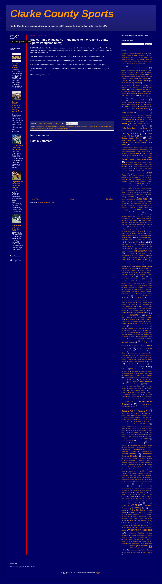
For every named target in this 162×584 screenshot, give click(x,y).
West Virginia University (131, 539)
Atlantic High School (127, 70)
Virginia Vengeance (139, 516)
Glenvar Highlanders (137, 224)
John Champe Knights (128, 281)
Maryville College (144, 328)
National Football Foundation (130, 359)
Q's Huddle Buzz (143, 404)
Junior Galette (127, 289)
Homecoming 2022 (127, 255)
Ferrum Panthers (127, 212)
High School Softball (140, 246)
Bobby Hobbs (143, 78)
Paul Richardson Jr (134, 388)
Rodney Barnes (132, 428)
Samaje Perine (140, 434)
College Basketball (135, 173)
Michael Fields (133, 338)
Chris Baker (139, 119)
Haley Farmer (127, 231)
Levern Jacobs (126, 306)
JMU (130, 279)
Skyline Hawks (139, 464)
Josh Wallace (138, 287)
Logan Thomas (146, 308)
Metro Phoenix (141, 336)
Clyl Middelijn (148, 168)
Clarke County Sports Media (136, 158)
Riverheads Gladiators (128, 419)
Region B (137, 413)
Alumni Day (149, 59)
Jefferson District (140, 274)
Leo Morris (132, 304)
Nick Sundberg (148, 369)
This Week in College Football (142, 488)
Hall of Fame (138, 231)
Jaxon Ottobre (134, 272)
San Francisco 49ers (135, 436)
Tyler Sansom (145, 496)
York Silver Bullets (134, 550)
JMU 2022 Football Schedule (15, 65)
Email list (131, 205)
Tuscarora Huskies (130, 496)
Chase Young (146, 117)
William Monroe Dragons (130, 541)
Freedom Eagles (127, 216)
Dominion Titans (140, 194)
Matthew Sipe (126, 334)
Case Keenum (147, 104)
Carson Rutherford (134, 104)
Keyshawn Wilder (141, 293)
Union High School (137, 498)
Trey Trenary (141, 494)
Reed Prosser (126, 413)
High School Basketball (142, 237)
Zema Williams (147, 552)
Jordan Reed (137, 285)
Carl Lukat (144, 100)
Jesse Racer (142, 276)
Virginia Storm (146, 514)
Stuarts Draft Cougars (143, 475)
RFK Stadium (148, 415)
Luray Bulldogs (126, 321)
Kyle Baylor (127, 298)
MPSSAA (134, 355)
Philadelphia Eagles (139, 390)
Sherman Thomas (144, 460)
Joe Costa (147, 278)
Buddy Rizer (132, 93)
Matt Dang (146, 330)
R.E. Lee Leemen (138, 407)
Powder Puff (135, 396)
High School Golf (126, 244)
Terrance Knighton (140, 484)
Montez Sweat (140, 351)
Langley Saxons (142, 302)
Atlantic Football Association (138, 68)
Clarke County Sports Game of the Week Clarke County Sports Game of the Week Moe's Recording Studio (137, 147)
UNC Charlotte (126, 498)
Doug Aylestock (128, 197)
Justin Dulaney (137, 289)
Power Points (146, 396)
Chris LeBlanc (140, 121)
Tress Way (132, 494)
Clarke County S (145, 136)
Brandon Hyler (128, 85)
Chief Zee (131, 119)
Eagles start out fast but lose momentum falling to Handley (17, 185)
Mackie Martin (138, 321)
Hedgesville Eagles (133, 235)
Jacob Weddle (140, 266)
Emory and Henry (142, 205)
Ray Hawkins (144, 409)
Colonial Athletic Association (130, 177)
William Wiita (145, 541)
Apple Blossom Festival (134, 64)
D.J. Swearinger (136, 183)
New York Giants (130, 364)
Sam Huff (144, 432)
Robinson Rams (135, 426)
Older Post (109, 199)
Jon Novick (146, 283)
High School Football (133, 242)
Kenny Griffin (146, 291)
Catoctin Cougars (126, 108)
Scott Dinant (137, 439)
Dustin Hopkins (126, 201)
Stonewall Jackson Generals (140, 473)
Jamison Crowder (145, 270)
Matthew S (147, 332)
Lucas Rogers (145, 319)
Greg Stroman (132, 229)
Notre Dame (128, 377)
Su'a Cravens (125, 477)
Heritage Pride (126, 237)
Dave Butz (135, 190)
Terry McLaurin (133, 486)
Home (72, 199)
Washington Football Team (133, 527)
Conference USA (139, 179)
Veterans (147, 503)
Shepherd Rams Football (130, 458)
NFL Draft (125, 369)
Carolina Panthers (127, 102)
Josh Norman (128, 287)
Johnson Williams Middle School (131, 283)
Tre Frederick (141, 492)
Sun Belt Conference (136, 477)
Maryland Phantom (144, 326)
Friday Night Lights (142, 216)
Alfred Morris (130, 59)
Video (58, 128)
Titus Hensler (146, 490)
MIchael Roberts (144, 338)
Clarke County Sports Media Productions (71, 126)
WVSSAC (124, 548)
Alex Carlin (135, 57)
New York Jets (143, 364)
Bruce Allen (142, 91)
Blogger (97, 573)
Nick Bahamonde (135, 369)
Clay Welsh (139, 168)
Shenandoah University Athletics (137, 453)
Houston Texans (140, 255)
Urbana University (136, 501)
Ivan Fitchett (134, 262)
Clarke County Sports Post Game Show (96, 126)
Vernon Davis (139, 503)
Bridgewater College (136, 89)
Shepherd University (145, 458)
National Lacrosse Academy (136, 361)
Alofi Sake (140, 59)
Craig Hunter (146, 181)
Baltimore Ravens (127, 72)
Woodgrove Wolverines (140, 546)
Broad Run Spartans (130, 91)
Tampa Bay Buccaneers (134, 479)
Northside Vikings (129, 375)
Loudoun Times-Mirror (131, 315)
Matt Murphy (136, 332)
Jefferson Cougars (127, 274)
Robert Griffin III (145, 424)
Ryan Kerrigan (131, 430)
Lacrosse (130, 300)
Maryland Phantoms (128, 328)
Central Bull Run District (142, 110)
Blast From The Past (142, 76)
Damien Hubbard (129, 186)
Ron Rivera (142, 428)
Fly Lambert (138, 212)
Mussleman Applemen (146, 355)
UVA (131, 503)
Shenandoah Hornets (143, 447)
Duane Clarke (131, 199)
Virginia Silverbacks (133, 514)
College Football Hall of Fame (141, 175)
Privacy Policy (144, 399)
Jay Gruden (145, 272)
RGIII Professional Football (132, 417)
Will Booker (64, 128)
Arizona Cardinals (133, 66)
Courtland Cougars (134, 181)
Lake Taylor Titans (140, 300)
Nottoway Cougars (139, 377)
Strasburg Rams (127, 475)
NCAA (149, 361)
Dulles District (142, 199)
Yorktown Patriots (146, 550)
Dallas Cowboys (147, 183)
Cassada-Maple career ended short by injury (17, 147)
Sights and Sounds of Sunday (130, 462)
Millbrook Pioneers (128, 343)
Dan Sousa (141, 186)
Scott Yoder (146, 439)
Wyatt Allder (141, 548)
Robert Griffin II (132, 424)
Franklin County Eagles (134, 214)
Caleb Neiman (137, 98)
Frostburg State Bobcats (128, 218)
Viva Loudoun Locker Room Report (141, 518)
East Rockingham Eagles (138, 203)
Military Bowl (145, 341)
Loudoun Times (142, 313)
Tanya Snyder (128, 481)
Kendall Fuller (135, 291)
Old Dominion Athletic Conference (140, 382)
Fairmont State (148, 207)
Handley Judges (137, 233)
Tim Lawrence (125, 490)
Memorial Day (148, 334)
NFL (143, 366)
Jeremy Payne (131, 276)
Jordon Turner (147, 285)
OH (141, 379)
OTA (144, 384)
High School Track (140, 248)
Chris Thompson (138, 123)
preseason (124, 399)
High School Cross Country (142, 239)
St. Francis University (144, 466)
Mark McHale (133, 326)
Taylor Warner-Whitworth (143, 481)
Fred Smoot (146, 214)
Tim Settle (135, 490)
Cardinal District (133, 100)
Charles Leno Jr (126, 117)
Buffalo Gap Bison (144, 93)
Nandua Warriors (145, 357)
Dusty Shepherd (138, 201)
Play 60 (150, 392)
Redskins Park (127, 411)
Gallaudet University (144, 218)
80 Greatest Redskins (128, 53)
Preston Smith (133, 399)
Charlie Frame (136, 117)
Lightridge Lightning (133, 308)
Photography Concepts (136, 392)
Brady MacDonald (147, 83)
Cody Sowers (128, 170)
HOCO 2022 (130, 253)
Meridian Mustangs (129, 336)
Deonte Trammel (147, 192)
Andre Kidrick (127, 61)
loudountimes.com (144, 317)
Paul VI (143, 388)
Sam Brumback (135, 432)
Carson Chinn (139, 102)
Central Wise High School (129, 115)
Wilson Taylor (126, 543)
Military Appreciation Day (129, 341)
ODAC (132, 380)
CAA (129, 98)
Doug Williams (142, 196)
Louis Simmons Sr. (132, 319)
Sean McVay (141, 441)
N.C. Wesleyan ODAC (130, 357)
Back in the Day (145, 70)
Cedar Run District (141, 109)
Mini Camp (140, 343)
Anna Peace (137, 61)
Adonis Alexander (126, 55)
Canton (123, 100)
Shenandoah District (129, 447)
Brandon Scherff (140, 85)
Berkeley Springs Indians (136, 74)
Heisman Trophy (145, 235)
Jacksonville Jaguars (140, 264)
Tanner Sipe (52, 128)
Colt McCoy (145, 177)
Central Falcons (127, 113)
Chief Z (124, 119)
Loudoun (124, 310)
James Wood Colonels (129, 270)
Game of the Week (129, 220)
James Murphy (144, 268)
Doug (148, 194)
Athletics (143, 66)
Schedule (147, 436)
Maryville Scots (126, 330)
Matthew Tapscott (137, 334)
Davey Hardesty (145, 190)
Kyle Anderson (147, 296)
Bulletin (144, 96)
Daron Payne (146, 188)
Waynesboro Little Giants (144, 537)
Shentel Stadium (146, 456)
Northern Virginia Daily (145, 373)
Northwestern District (144, 375)
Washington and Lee (136, 523)
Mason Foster (136, 330)
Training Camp (127, 492)
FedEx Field (142, 210)
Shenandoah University (129, 451)
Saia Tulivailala (142, 430)
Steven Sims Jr (134, 471)
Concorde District (127, 179)
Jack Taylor (129, 264)
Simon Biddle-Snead (146, 462)
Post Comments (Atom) (47, 203)
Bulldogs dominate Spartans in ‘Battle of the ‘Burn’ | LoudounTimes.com (17, 107)
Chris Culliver (148, 119)
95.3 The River (140, 53)
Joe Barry (139, 278)
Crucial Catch (125, 183)
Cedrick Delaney (126, 110)
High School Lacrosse (140, 244)
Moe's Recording (141, 348)
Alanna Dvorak (126, 57)
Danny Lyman (134, 188)
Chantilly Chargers (144, 115)
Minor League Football (136, 346)
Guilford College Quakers (145, 229)
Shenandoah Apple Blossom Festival (141, 445)
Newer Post (35, 199)
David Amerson (126, 192)
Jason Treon (125, 272)
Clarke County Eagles (51, 126)
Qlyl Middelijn (126, 407)
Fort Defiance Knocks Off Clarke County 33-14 (17, 228)
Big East (132, 76)
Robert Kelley (125, 426)
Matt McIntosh (125, 332)
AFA (148, 55)
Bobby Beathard (132, 78)
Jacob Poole (130, 266)
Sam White (131, 434)
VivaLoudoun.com (130, 521)
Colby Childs (140, 171)
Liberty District (138, 306)
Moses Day (45, 128)
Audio (136, 70)
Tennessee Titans (126, 484)
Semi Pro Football (137, 443)
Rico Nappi (146, 417)
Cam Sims (147, 98)
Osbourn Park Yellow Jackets (133, 384)
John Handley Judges (144, 281)
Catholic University (144, 106)
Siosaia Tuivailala (128, 464)
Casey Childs (40, 126)
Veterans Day (125, 505)
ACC (148, 53)
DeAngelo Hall (136, 192)
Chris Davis (128, 121)
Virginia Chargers (137, 512)
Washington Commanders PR (142, 525)
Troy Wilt (149, 494)
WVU (132, 548)
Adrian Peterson (139, 55)
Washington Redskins (140, 529)
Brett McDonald (134, 87)
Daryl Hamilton (126, 190)
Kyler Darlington (139, 298)
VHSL (135, 505)
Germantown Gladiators (137, 222)
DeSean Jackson (128, 194)
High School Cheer (127, 239)
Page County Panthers (136, 386)
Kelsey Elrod (125, 291)
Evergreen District (135, 207)
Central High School (143, 113)
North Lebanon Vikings (138, 371)
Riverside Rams (126, 421)
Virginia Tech (126, 516)
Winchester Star (137, 543)
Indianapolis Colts (135, 257)
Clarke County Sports (62, 13)
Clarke (147, 126)
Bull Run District (128, 96)
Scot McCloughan (126, 439)
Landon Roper (131, 302)
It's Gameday (125, 262)
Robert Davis (137, 421)
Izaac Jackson (144, 262)
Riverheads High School (143, 419)
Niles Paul (126, 371)
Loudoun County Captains (136, 310)
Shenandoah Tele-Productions (133, 449)
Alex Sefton (144, 57)
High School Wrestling (143, 251)
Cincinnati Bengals (135, 126)
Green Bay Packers (136, 226)
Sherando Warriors (129, 460)
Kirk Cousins (136, 296)
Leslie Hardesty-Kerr (144, 304)
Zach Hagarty (136, 552)
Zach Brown (127, 552)
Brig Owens (149, 89)
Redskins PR (143, 411)
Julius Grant (148, 287)
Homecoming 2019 (143, 253)
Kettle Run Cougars (127, 293)
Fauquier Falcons (129, 210)
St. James (125, 469)
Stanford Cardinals (136, 469)
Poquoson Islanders (130, 394)
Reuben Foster (137, 415)
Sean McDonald (127, 441)
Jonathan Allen (126, 285)
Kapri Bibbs (147, 289)
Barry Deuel (139, 72)
